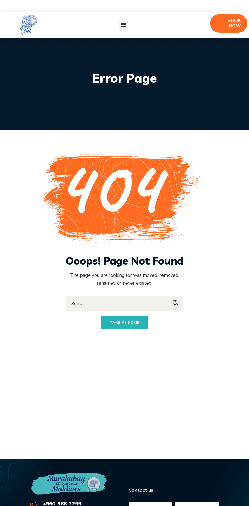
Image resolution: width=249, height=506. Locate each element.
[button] (123, 25)
